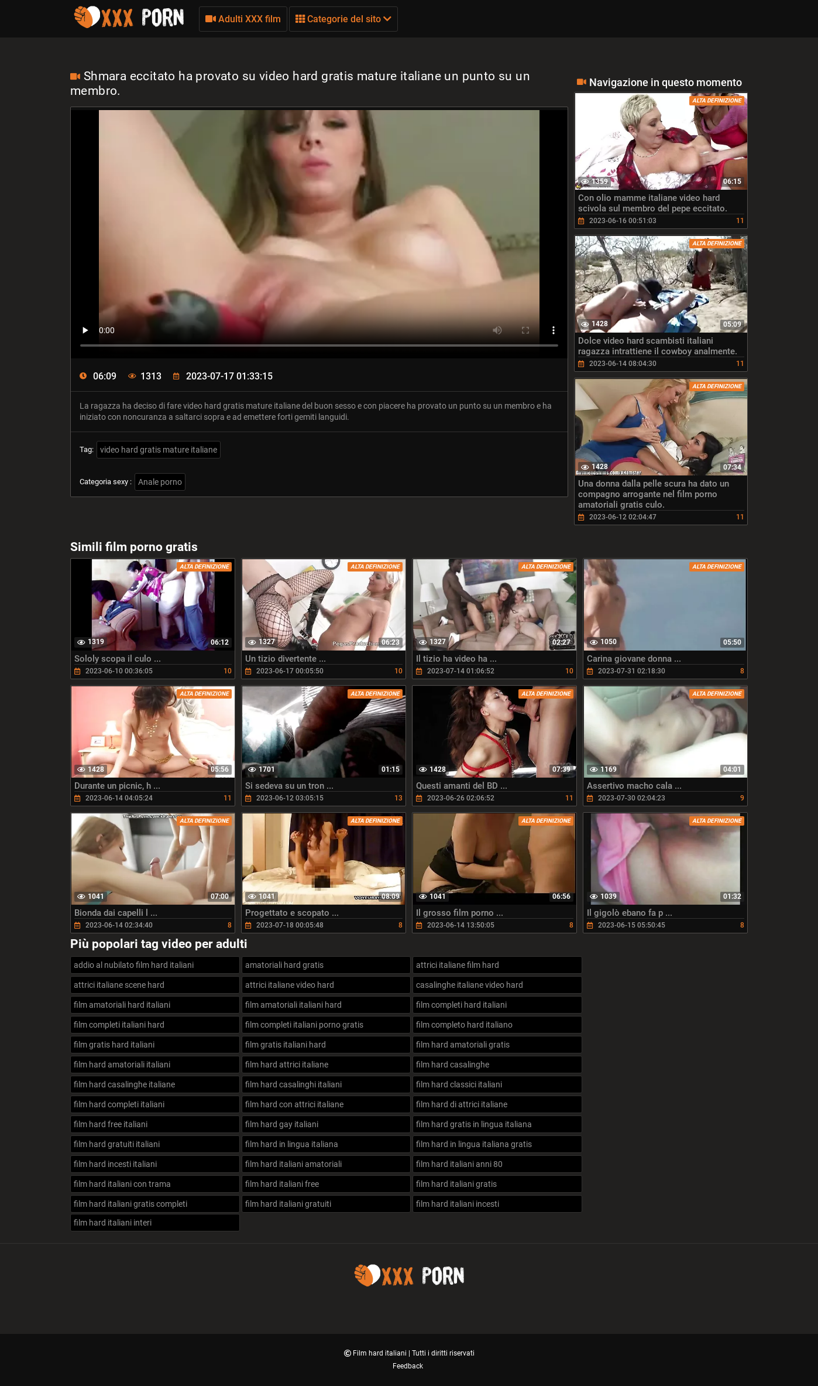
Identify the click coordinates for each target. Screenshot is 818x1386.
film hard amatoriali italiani (122, 1064)
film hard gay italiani (281, 1124)
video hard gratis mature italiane (158, 449)
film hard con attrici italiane (294, 1104)
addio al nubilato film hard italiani (134, 965)
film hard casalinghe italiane (124, 1084)
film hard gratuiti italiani (117, 1144)
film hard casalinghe (452, 1064)
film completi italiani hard (119, 1024)
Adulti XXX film (243, 19)
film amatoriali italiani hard (293, 1004)
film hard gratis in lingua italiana (474, 1124)
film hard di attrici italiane (461, 1104)
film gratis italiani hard (285, 1044)
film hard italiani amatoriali (293, 1164)
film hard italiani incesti (457, 1204)
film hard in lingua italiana (291, 1144)
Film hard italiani (380, 1353)
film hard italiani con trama (122, 1184)
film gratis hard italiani (114, 1044)
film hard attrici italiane (286, 1064)
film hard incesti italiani (115, 1164)
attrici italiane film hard (457, 965)
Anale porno (160, 482)
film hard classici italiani (459, 1084)
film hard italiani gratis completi (130, 1204)
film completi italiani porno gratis (304, 1024)
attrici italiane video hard (289, 985)
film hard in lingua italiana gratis (474, 1144)
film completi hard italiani (461, 1004)
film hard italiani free (282, 1184)
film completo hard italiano (464, 1024)
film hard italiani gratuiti (288, 1204)
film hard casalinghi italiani (293, 1084)
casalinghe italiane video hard (469, 985)
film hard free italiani (110, 1124)
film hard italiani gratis (456, 1184)
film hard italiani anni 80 (459, 1164)
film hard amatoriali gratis (463, 1044)
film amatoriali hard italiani (122, 1004)
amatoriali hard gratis (284, 965)
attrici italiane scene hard (119, 985)
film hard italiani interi (113, 1222)
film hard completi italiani (119, 1104)
